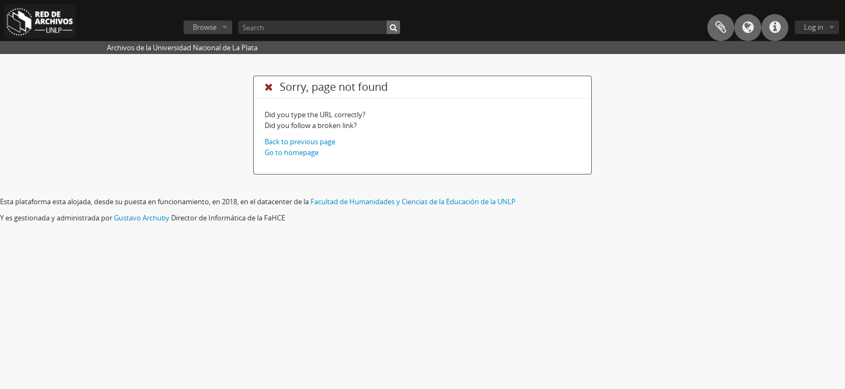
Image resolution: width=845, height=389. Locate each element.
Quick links (774, 27)
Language (747, 27)
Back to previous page (300, 141)
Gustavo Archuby (142, 218)
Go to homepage (292, 152)
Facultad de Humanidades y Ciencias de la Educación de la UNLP (413, 201)
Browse (205, 27)
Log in (813, 27)
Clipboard (720, 27)
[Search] (319, 27)
